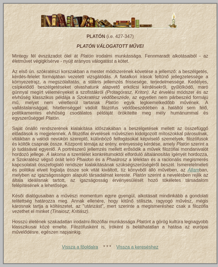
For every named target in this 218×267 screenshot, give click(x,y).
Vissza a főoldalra (80, 247)
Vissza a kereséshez (137, 247)
